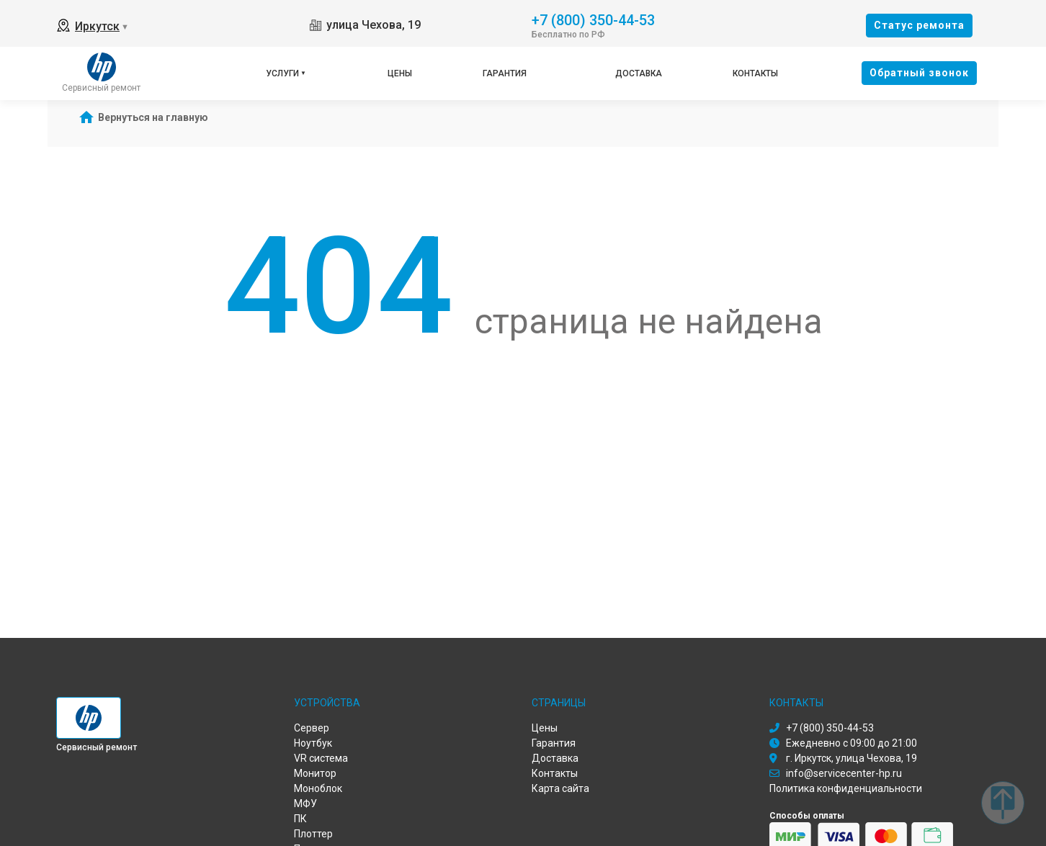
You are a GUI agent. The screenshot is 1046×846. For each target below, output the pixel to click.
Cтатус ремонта (919, 25)
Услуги (282, 73)
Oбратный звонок (919, 72)
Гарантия (505, 73)
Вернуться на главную (153, 117)
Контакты (755, 73)
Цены (400, 73)
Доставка (638, 73)
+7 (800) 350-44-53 (593, 19)
